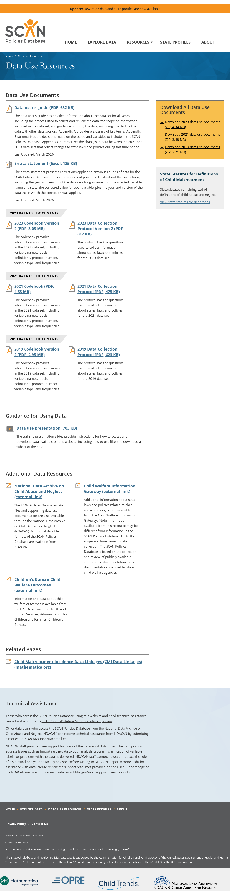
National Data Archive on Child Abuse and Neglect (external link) (39, 491)
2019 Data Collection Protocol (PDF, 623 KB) (98, 351)
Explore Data (102, 42)
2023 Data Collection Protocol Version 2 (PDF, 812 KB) (100, 229)
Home (71, 42)
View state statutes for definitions (185, 202)
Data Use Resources (65, 809)
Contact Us (39, 824)
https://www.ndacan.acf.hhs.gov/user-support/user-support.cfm (86, 772)
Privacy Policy (15, 824)
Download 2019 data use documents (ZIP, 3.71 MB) (192, 149)
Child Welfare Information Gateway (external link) (109, 488)
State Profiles (175, 42)
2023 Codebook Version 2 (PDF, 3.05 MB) (36, 226)
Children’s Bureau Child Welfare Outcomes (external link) (37, 585)
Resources (138, 42)
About (208, 42)
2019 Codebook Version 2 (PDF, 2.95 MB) (36, 351)
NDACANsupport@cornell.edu (46, 739)
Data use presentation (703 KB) (46, 428)
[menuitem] (76, 42)
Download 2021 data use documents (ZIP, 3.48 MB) (192, 137)
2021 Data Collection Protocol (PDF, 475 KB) (98, 289)
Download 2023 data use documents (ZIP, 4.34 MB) (192, 124)
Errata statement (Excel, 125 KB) (45, 163)
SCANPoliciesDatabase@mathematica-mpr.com (77, 721)
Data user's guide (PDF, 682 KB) (44, 107)
